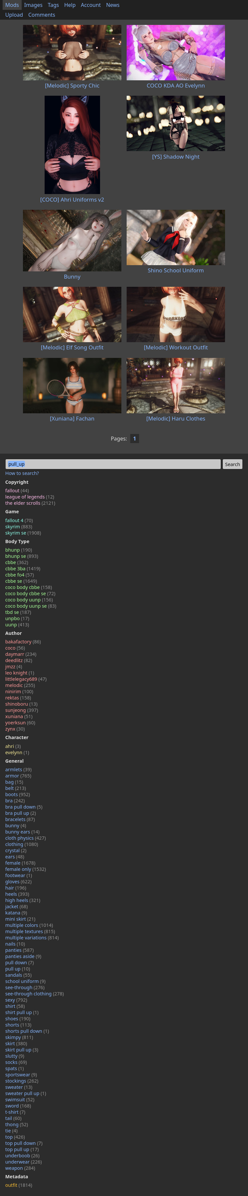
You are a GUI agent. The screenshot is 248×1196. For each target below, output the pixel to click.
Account (91, 5)
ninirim (19, 691)
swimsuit (19, 1099)
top (15, 1137)
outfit (18, 1185)
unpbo (17, 618)
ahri (13, 746)
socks (16, 1062)
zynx (15, 729)
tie (11, 1130)
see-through (25, 987)
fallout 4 (19, 520)
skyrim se (23, 533)
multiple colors (29, 925)
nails (15, 944)
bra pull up (20, 813)
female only (25, 869)
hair (15, 888)
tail (13, 1118)
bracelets (20, 819)
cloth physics (25, 838)
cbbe (16, 562)
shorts (18, 1025)
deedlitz (18, 660)
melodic (20, 685)
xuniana (18, 716)
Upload (14, 14)
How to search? (22, 473)
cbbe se (21, 581)
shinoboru (21, 704)
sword (18, 1106)
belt (15, 788)
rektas (18, 698)
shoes (18, 1018)
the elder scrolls (30, 503)
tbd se (18, 612)
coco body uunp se (30, 606)
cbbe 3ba (22, 568)
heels (17, 894)
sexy (16, 1000)
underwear (23, 1162)
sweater (18, 1087)
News (112, 5)
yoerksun (20, 722)
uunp (17, 624)
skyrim (18, 526)
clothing (21, 844)
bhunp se (21, 556)
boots (17, 794)
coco (15, 648)
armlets (18, 769)
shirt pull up (22, 1012)
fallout (17, 490)
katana (16, 913)
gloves (18, 881)
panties (19, 950)
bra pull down (23, 807)
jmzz (13, 666)
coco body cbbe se (30, 593)
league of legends (29, 497)
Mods (12, 5)
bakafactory (23, 641)
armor (18, 776)
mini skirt (20, 919)
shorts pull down (27, 1031)
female (20, 863)
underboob (22, 1155)
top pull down (24, 1143)
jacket (16, 906)
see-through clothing (34, 993)
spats (14, 1068)
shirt (15, 1006)
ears (14, 856)
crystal (16, 850)
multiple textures (30, 931)
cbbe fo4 (19, 575)
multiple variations (32, 937)
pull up (17, 969)
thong (16, 1124)
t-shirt (15, 1112)
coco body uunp (29, 600)
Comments (41, 14)
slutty (14, 1056)
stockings (21, 1081)
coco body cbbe (28, 587)
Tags (53, 5)
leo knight (19, 673)
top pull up (22, 1149)
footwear (18, 875)
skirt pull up (21, 1050)
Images (33, 5)
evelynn (17, 752)
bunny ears (22, 832)
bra (15, 800)
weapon (20, 1168)
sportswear (21, 1074)
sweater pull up (25, 1093)
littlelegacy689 (26, 679)
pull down (19, 962)
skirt (16, 1043)
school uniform (25, 981)
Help (70, 5)
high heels (22, 900)
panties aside (23, 956)
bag (14, 782)
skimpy (19, 1037)
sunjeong (21, 710)
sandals (18, 975)
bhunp (18, 550)
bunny (15, 825)
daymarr (20, 654)
